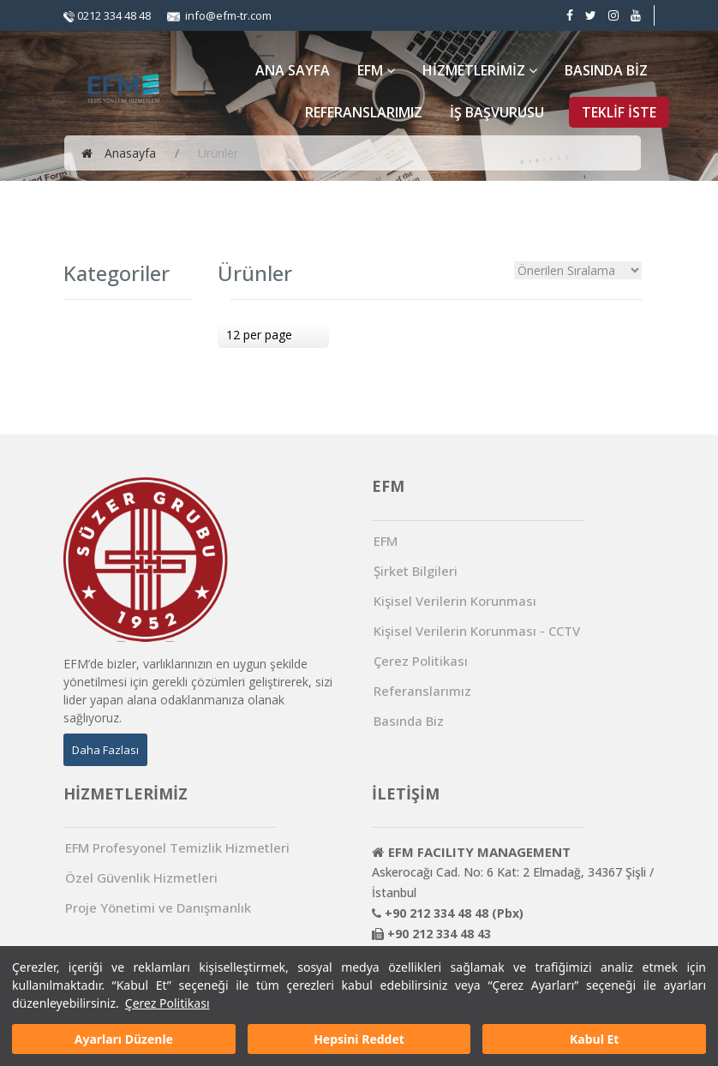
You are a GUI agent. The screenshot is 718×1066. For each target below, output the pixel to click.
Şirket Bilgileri (416, 571)
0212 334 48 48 (107, 15)
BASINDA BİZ (606, 70)
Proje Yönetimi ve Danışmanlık (158, 907)
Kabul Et (594, 1039)
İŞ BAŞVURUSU (497, 112)
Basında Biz (409, 721)
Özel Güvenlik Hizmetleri (141, 877)
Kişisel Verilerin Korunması (455, 601)
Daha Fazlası (105, 750)
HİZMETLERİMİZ (479, 70)
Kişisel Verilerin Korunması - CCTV (477, 631)
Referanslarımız (422, 691)
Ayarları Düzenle (124, 1039)
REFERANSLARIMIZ (363, 112)
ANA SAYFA (292, 70)
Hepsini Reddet (359, 1039)
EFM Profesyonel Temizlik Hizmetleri (177, 847)
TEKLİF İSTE (619, 112)
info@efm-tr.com (219, 15)
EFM (376, 70)
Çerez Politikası (167, 1003)
